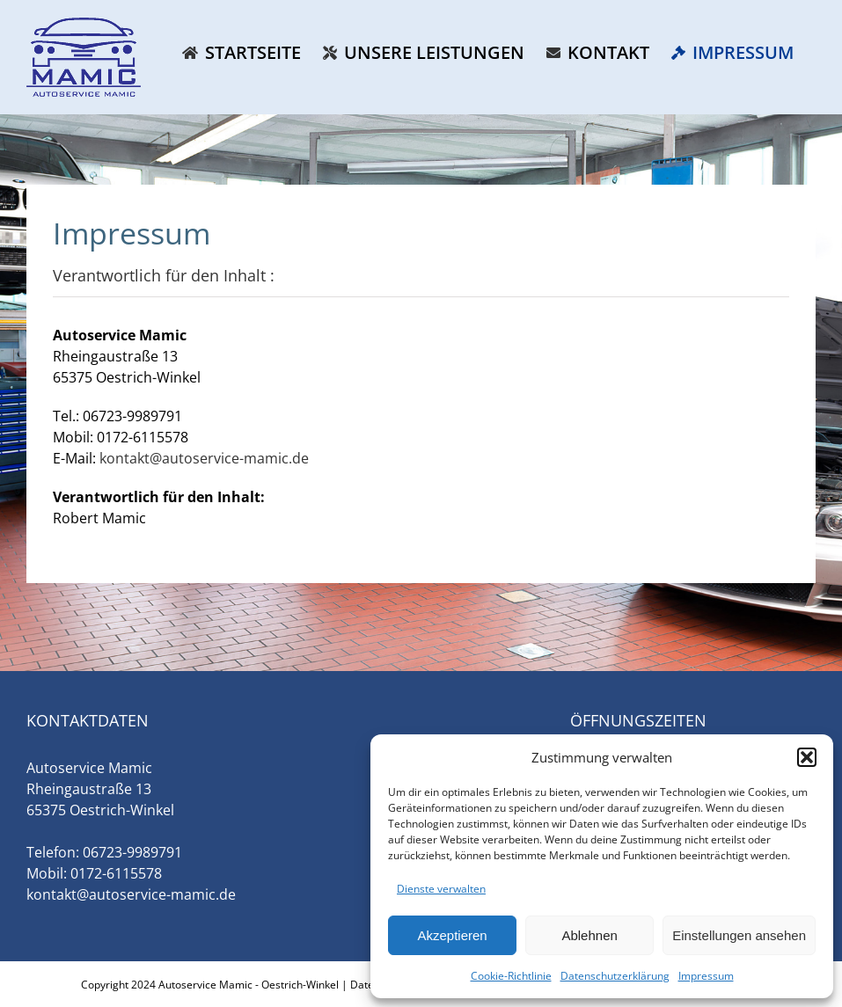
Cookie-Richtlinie (511, 975)
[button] (807, 757)
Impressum (706, 975)
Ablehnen (589, 935)
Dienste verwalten (441, 888)
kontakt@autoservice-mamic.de (204, 458)
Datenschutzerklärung (615, 975)
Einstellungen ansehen (739, 935)
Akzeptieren (452, 935)
